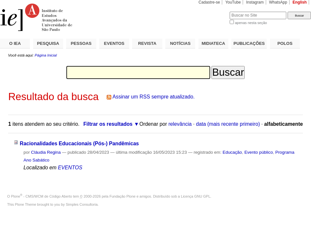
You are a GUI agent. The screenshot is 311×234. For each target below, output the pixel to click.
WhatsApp (278, 2)
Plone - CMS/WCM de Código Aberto (41, 196)
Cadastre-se (209, 2)
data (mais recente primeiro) (228, 124)
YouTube (233, 2)
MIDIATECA (213, 43)
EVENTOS (114, 43)
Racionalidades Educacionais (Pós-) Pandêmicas (79, 143)
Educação (232, 152)
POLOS (284, 43)
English (299, 2)
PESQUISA (48, 43)
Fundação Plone (123, 196)
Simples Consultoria (82, 204)
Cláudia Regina (46, 152)
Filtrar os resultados (107, 124)
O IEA (15, 43)
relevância (180, 124)
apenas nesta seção (251, 23)
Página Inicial (45, 55)
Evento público (258, 152)
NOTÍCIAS (180, 43)
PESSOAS (81, 43)
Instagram (255, 2)
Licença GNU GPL (195, 196)
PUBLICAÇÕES (249, 43)
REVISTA (147, 43)
